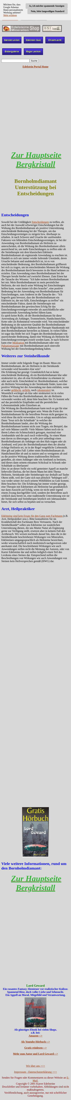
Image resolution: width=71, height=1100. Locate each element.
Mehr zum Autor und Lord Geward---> (35, 1053)
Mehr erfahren (10, 15)
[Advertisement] (35, 112)
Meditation (18, 342)
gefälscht (16, 390)
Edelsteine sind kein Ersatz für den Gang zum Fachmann (32, 515)
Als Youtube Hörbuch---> (35, 1041)
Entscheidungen (40, 222)
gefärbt (26, 390)
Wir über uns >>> (35, 1065)
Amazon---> (35, 1035)
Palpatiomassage (10, 345)
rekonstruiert (44, 390)
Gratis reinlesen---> (35, 1047)
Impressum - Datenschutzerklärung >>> (35, 1071)
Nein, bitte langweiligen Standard (47, 11)
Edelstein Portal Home (36, 66)
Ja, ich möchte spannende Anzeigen (46, 6)
